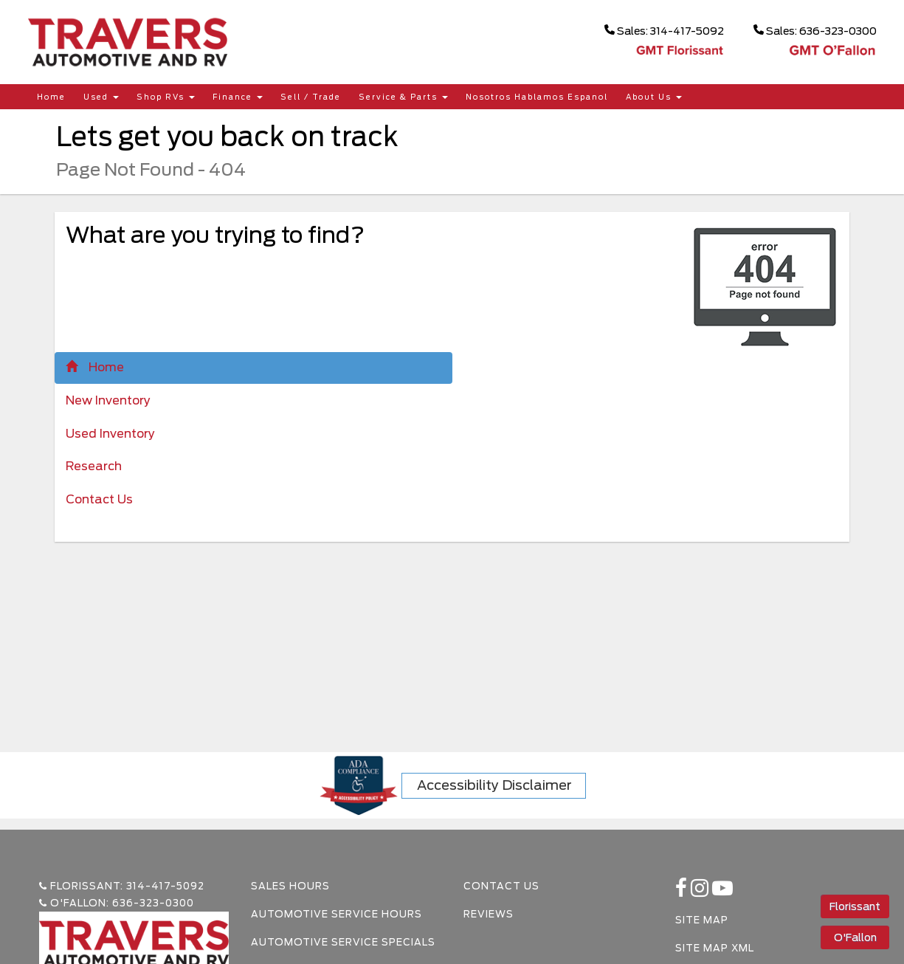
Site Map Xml (714, 948)
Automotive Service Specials (343, 942)
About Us (654, 96)
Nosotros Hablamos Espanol (537, 96)
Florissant (854, 906)
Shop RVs (166, 96)
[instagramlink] (701, 892)
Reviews (488, 914)
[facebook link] (683, 892)
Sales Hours (290, 886)
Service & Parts (403, 96)
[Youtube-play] (723, 892)
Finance (238, 96)
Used (101, 96)
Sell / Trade (310, 96)
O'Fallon (855, 937)
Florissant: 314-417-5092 (121, 886)
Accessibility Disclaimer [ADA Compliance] (494, 785)
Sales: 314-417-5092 (664, 30)
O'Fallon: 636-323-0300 (116, 903)
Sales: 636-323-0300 (815, 30)
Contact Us (99, 499)
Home (51, 96)
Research (94, 466)
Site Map (701, 920)
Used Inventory (110, 434)
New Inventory (108, 400)
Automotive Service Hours (336, 914)
